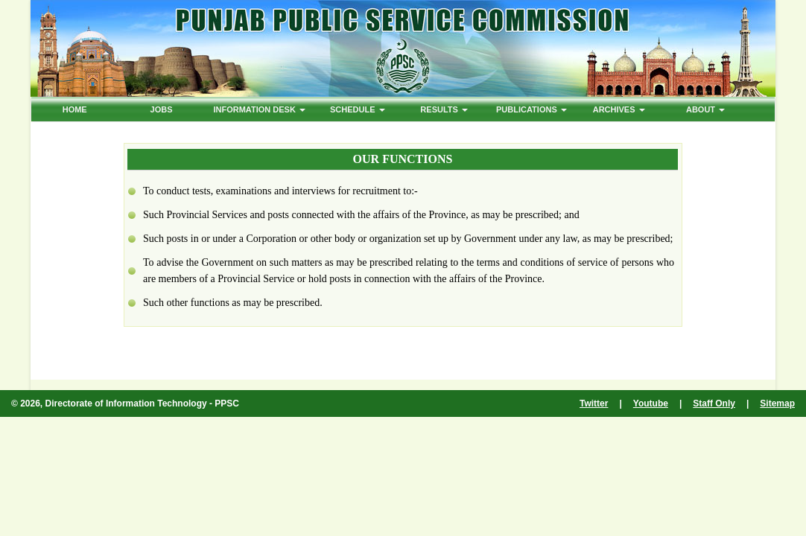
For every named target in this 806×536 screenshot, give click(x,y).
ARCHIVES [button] (619, 109)
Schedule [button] (357, 109)
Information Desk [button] (259, 109)
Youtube (650, 403)
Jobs (161, 109)
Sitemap (777, 403)
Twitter (594, 403)
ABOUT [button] (705, 109)
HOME (75, 109)
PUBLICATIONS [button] (531, 109)
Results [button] (444, 109)
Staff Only (714, 403)
